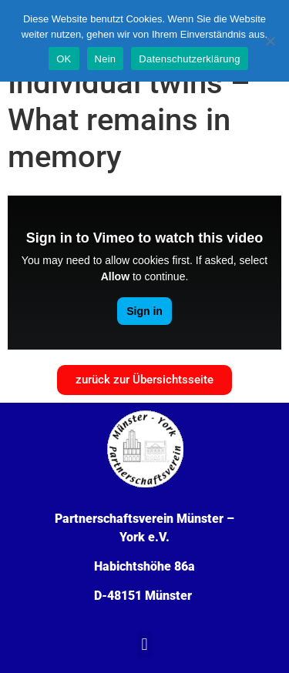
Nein (105, 59)
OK (63, 59)
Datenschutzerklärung (189, 59)
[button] (144, 645)
